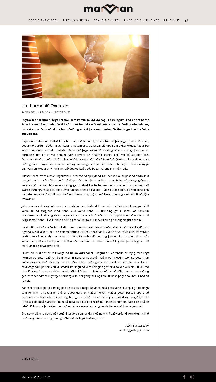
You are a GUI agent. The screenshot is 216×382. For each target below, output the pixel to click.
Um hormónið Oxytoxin (45, 105)
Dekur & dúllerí (107, 20)
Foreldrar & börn (44, 20)
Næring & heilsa (76, 20)
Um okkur (172, 20)
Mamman (30, 111)
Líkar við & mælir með (142, 20)
